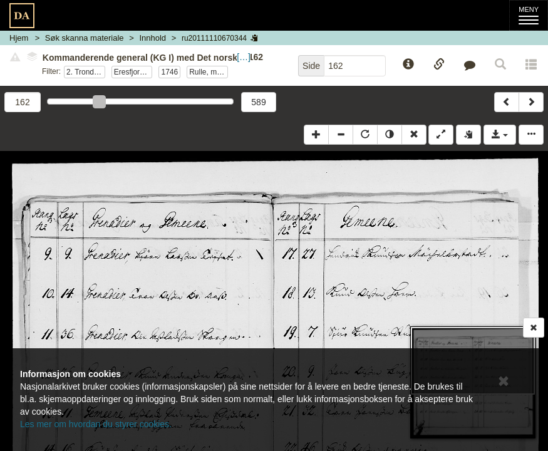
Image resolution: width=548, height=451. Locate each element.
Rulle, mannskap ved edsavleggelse (208, 72)
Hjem (18, 38)
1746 (169, 72)
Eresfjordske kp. (133, 72)
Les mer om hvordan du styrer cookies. (96, 424)
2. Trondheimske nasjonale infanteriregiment (85, 72)
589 (258, 102)
